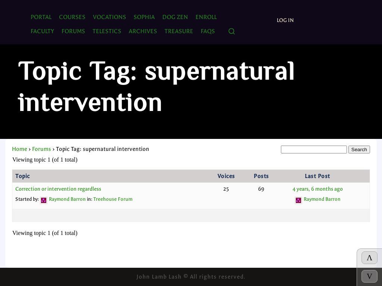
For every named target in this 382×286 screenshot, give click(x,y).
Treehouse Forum (112, 199)
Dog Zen (175, 16)
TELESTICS (107, 31)
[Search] (231, 32)
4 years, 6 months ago (317, 189)
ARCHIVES (143, 31)
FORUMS (73, 31)
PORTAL (41, 16)
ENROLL (206, 16)
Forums (41, 149)
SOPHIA (144, 16)
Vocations (109, 16)
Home (19, 149)
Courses (72, 16)
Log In (285, 20)
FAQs (208, 31)
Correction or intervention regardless (58, 189)
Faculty (42, 31)
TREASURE (179, 31)
